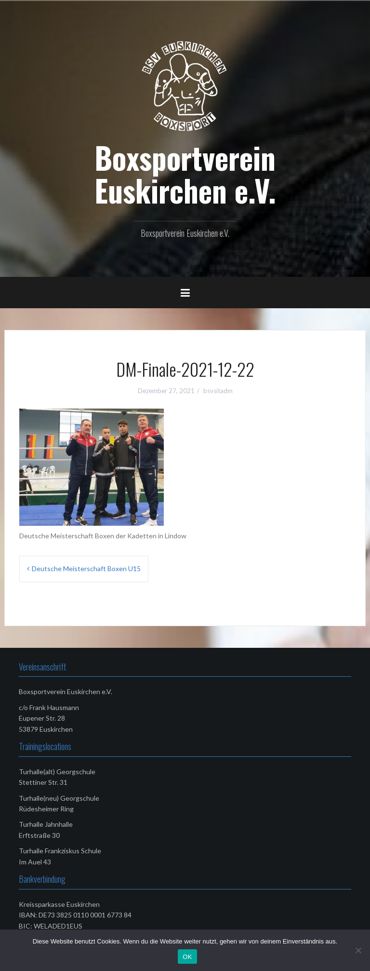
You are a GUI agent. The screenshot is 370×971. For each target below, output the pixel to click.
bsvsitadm (218, 391)
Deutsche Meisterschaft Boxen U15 (86, 568)
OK (187, 956)
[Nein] (358, 950)
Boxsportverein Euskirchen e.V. (185, 173)
